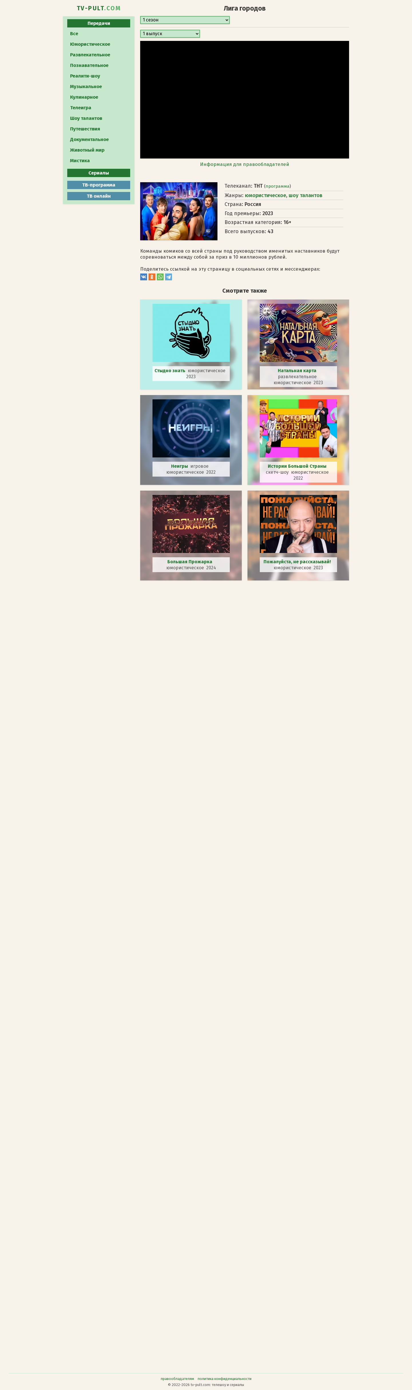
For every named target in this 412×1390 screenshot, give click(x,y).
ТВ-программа (98, 185)
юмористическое (265, 195)
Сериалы (98, 173)
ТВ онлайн (99, 196)
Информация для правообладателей (244, 164)
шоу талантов (305, 195)
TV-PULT (99, 8)
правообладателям (177, 1379)
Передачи (99, 23)
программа (278, 186)
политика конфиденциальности (224, 1379)
